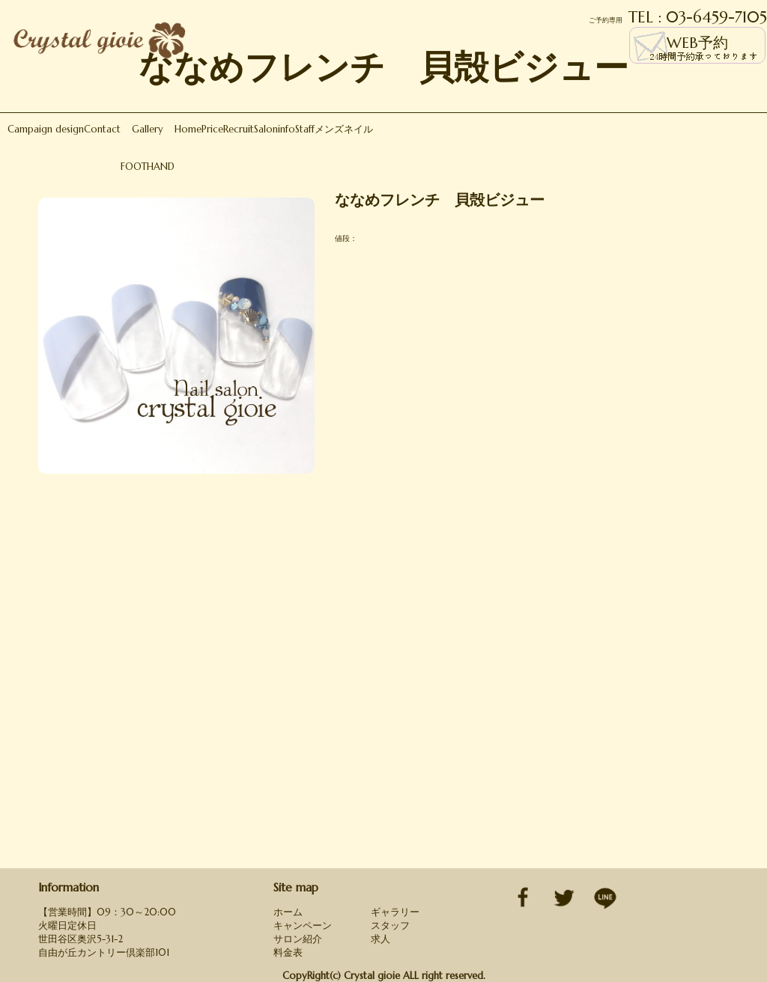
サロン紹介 (297, 939)
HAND (161, 166)
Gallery (147, 129)
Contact (102, 129)
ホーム (288, 912)
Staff (305, 129)
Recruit (238, 129)
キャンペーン (302, 925)
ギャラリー (395, 912)
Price (212, 129)
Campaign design (45, 129)
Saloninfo (274, 129)
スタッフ (390, 925)
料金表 (288, 952)
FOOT (134, 166)
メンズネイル (344, 129)
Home (188, 129)
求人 (380, 939)
